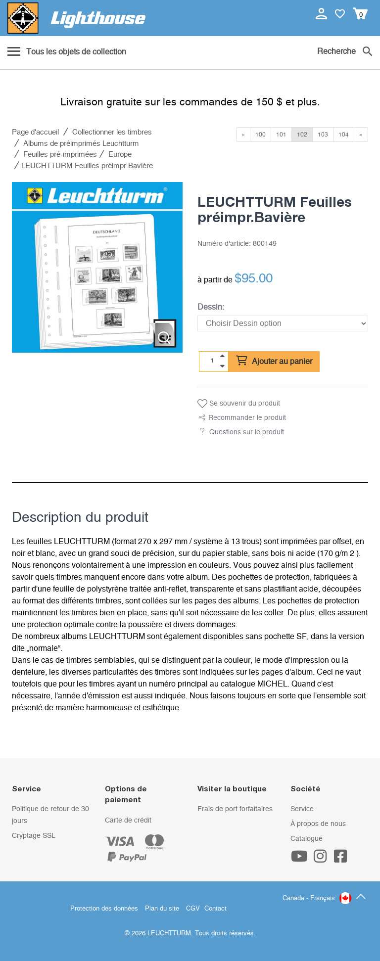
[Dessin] (282, 323)
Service (302, 809)
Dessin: (210, 307)
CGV (193, 909)
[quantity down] (222, 366)
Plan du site (162, 909)
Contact (215, 909)
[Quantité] (212, 361)
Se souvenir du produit (238, 403)
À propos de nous (318, 824)
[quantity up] (222, 356)
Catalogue (306, 838)
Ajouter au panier (274, 361)
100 (260, 134)
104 (343, 134)
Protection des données (104, 909)
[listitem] (97, 267)
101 (281, 134)
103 (323, 134)
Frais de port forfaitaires (235, 809)
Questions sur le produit (246, 432)
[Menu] (67, 52)
